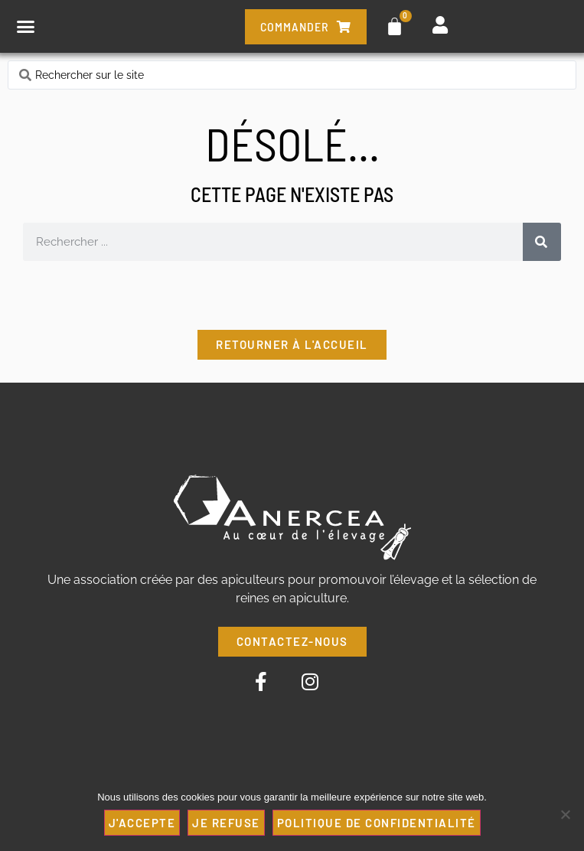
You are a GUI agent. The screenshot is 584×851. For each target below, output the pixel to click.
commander (305, 27)
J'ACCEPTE (142, 823)
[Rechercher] (542, 242)
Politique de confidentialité (376, 823)
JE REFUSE (226, 823)
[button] (26, 26)
